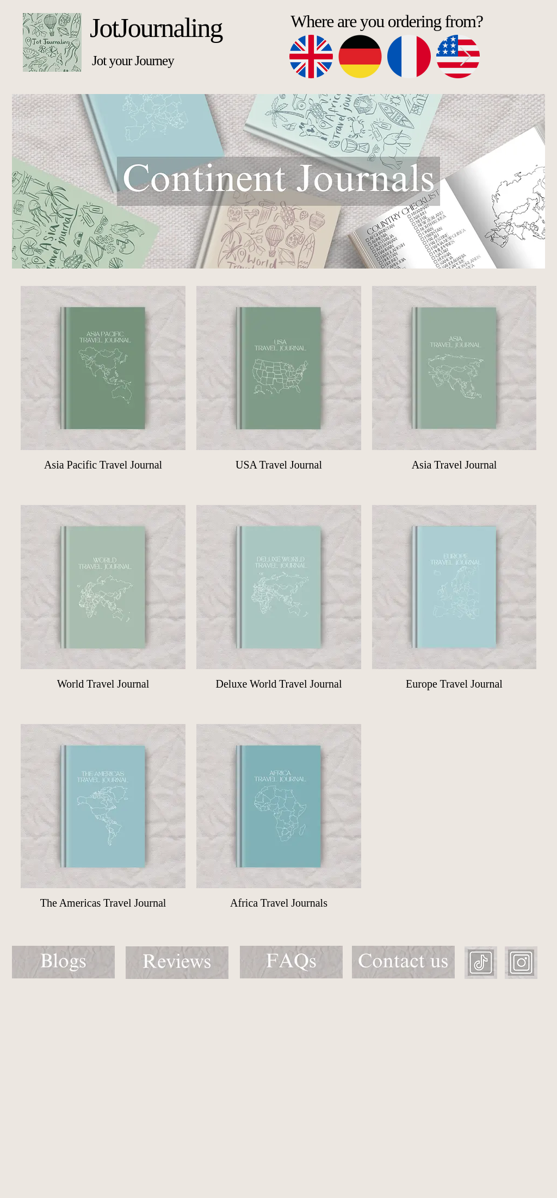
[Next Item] (465, 56)
